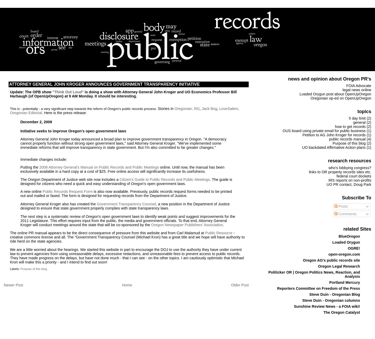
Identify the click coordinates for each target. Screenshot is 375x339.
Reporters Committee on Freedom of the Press (318, 288)
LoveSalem (228, 109)
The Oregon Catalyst (341, 312)
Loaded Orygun (346, 242)
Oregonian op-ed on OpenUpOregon (341, 98)
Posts (341, 206)
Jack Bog (209, 109)
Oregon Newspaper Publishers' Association (187, 225)
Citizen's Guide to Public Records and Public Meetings (165, 179)
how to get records (350, 127)
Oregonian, (184, 109)
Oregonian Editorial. (26, 113)
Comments (345, 214)
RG (197, 109)
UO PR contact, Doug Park (349, 184)
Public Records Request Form (68, 191)
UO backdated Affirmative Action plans (334, 147)
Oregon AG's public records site (331, 260)
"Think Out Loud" (68, 92)
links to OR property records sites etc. (340, 172)
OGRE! (354, 248)
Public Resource (219, 233)
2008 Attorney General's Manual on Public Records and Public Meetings (99, 167)
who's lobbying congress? (350, 168)
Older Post (240, 285)
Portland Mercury (344, 282)
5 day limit (357, 118)
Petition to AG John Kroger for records (334, 135)
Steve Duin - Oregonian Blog (334, 294)
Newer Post (13, 285)
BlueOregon (349, 236)
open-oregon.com (344, 254)
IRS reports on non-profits (349, 180)
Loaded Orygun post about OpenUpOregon (335, 94)
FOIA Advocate (358, 86)
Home (127, 285)
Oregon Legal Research (339, 266)
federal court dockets (353, 176)
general (359, 122)
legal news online (356, 90)
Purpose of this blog (34, 268)
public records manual (347, 139)
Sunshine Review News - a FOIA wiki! (327, 306)
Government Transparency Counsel (126, 204)
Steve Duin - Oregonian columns (331, 300)
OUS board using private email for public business (324, 131)
